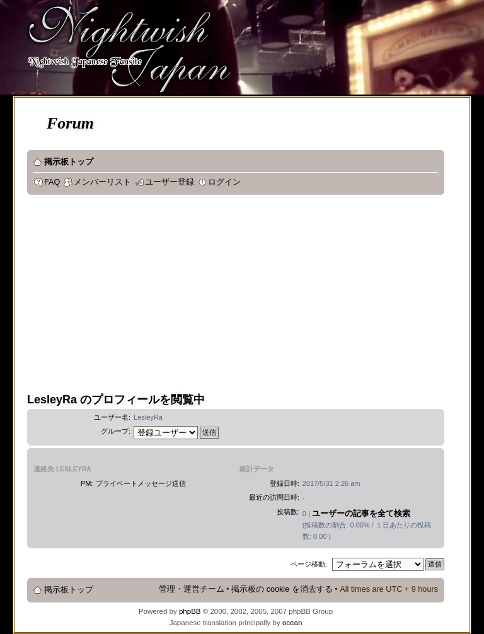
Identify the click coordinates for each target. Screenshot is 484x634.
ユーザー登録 (169, 182)
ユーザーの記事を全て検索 (361, 513)
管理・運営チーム (191, 589)
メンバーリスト (102, 182)
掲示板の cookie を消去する (282, 589)
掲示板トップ (68, 162)
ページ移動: (309, 564)
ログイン (224, 182)
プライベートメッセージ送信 (141, 483)
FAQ (52, 182)
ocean (292, 622)
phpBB (190, 611)
